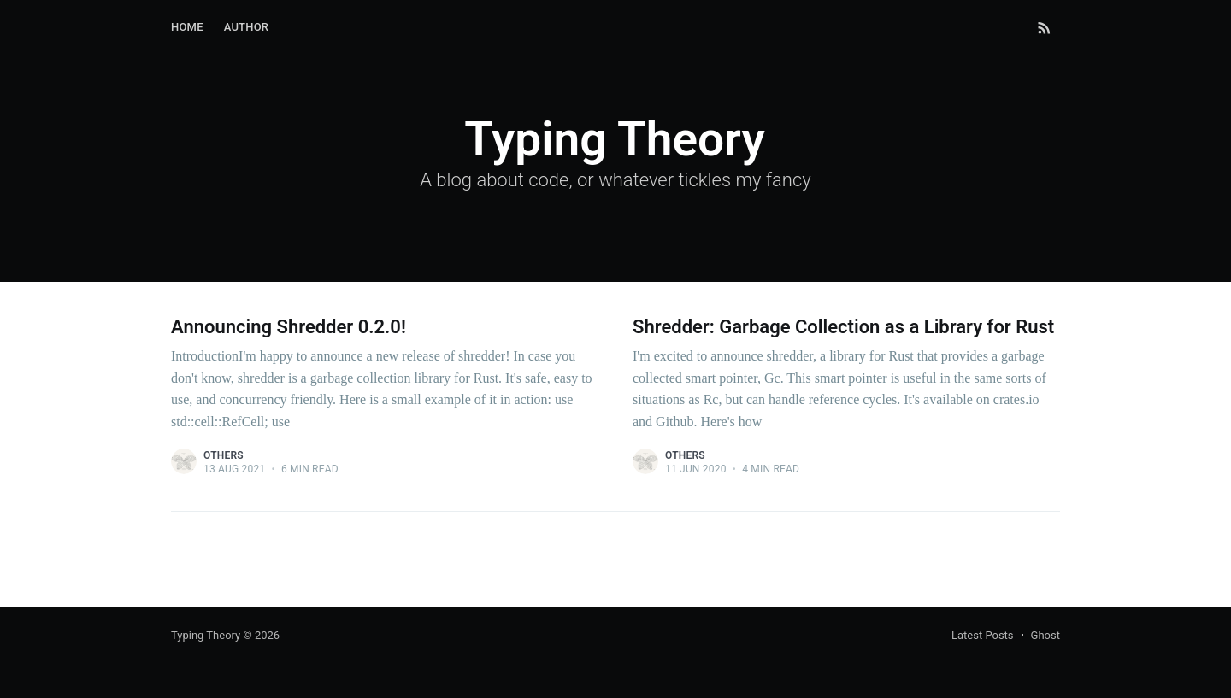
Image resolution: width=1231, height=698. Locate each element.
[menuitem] (187, 28)
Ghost (1045, 635)
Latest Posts (982, 635)
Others (223, 455)
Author (246, 27)
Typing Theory (205, 635)
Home (187, 27)
